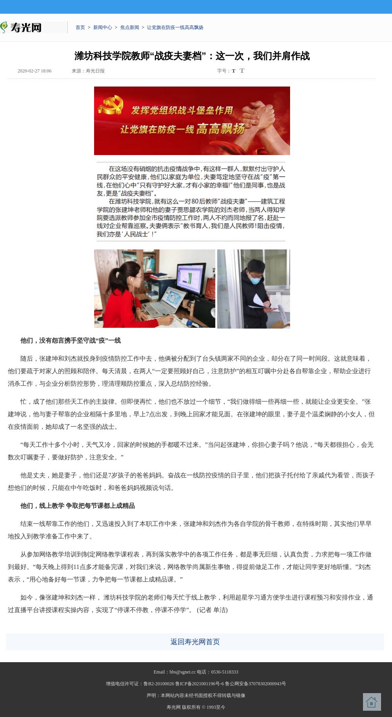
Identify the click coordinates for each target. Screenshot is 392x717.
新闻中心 (102, 27)
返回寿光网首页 (195, 642)
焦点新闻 (129, 27)
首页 (80, 27)
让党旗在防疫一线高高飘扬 (175, 27)
